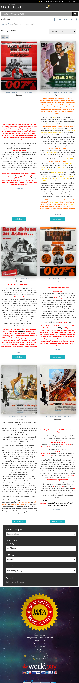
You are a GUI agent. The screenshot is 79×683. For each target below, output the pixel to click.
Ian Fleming (32, 178)
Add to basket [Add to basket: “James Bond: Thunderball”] (19, 357)
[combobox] (37, 14)
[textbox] (41, 534)
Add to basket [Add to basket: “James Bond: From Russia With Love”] (19, 219)
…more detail (19, 188)
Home (3, 24)
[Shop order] (62, 31)
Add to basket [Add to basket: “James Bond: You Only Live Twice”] (19, 521)
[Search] (75, 14)
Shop (10, 24)
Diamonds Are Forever (17, 504)
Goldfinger (21, 331)
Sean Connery (16, 176)
